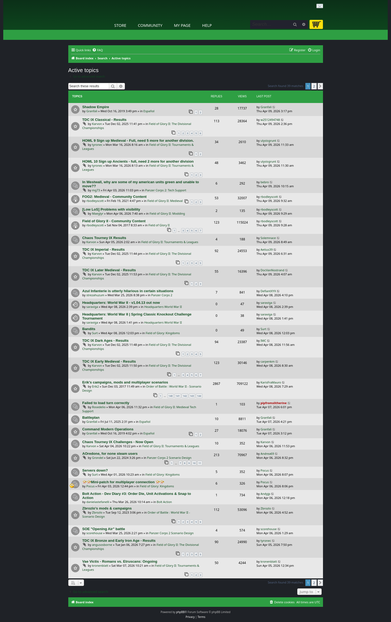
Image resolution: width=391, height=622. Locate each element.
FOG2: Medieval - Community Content (114, 197)
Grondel (97, 458)
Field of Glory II (159, 225)
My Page (182, 25)
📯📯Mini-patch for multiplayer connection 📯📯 (123, 482)
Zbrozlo (97, 512)
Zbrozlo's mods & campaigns (107, 508)
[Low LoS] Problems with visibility (111, 209)
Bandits (88, 329)
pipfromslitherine (274, 403)
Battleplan (91, 417)
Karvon (97, 124)
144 (199, 396)
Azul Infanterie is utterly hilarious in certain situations (127, 291)
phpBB (180, 612)
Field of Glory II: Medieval (165, 201)
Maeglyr (97, 213)
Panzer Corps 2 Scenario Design (169, 458)
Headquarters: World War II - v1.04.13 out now (121, 303)
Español (148, 111)
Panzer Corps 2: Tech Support (165, 190)
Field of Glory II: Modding (167, 213)
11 (199, 463)
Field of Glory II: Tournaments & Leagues (169, 242)
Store (120, 25)
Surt (95, 333)
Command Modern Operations (108, 429)
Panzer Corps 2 (161, 295)
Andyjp (265, 494)
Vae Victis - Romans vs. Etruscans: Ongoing (119, 561)
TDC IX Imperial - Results (103, 249)
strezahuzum (95, 295)
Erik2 (95, 386)
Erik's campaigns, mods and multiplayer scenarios (125, 382)
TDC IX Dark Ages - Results (105, 341)
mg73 (96, 190)
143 (192, 396)
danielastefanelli (97, 502)
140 (171, 396)
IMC (263, 341)
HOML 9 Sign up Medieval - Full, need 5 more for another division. (138, 140)
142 (185, 396)
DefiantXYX (268, 291)
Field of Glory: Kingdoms (163, 333)
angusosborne (102, 545)
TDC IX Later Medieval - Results (109, 270)
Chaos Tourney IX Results (104, 238)
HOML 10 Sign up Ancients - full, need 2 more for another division (138, 161)
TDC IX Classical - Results (104, 120)
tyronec (97, 145)
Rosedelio (98, 407)
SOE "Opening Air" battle (103, 529)
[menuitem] (97, 50)
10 (194, 463)
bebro (265, 182)
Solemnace (268, 238)
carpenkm (268, 361)
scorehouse (94, 533)
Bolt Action (164, 502)
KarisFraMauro (271, 382)
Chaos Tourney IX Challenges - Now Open (117, 442)
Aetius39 (267, 249)
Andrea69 (267, 454)
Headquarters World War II (163, 307)
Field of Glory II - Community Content (114, 221)
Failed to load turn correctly (106, 403)
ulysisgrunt (268, 140)
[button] (320, 86)
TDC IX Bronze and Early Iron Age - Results (119, 541)
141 (178, 396)
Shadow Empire (95, 107)
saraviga (92, 307)
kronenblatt (100, 565)
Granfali (92, 111)
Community (150, 25)
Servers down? (95, 470)
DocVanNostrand (273, 270)
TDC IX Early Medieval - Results (109, 361)
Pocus (265, 470)
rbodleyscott (95, 201)
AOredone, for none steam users (110, 454)
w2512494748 (270, 120)
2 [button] (314, 86)
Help (207, 25)
